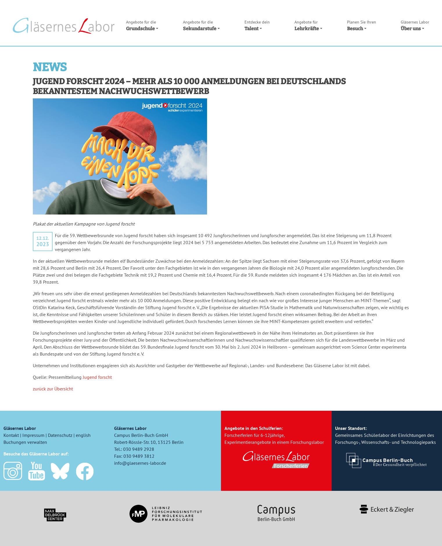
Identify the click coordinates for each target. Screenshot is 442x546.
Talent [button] (257, 25)
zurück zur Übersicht (53, 389)
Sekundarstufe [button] (201, 25)
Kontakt (11, 435)
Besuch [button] (361, 25)
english (83, 435)
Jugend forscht (97, 377)
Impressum (33, 435)
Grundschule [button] (142, 25)
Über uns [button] (415, 25)
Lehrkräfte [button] (308, 25)
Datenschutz (60, 435)
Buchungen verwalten (25, 442)
